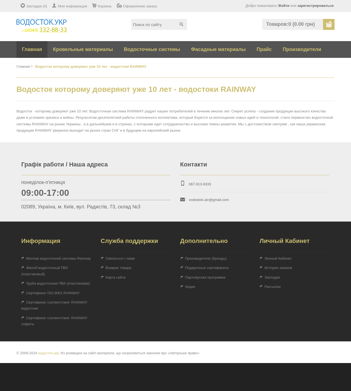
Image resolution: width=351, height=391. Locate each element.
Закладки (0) (36, 6)
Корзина (104, 6)
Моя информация (72, 6)
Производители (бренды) (206, 258)
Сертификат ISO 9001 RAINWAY (53, 293)
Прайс (264, 49)
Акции (190, 287)
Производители (302, 49)
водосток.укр (48, 353)
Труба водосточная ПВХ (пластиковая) (58, 283)
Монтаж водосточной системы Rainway (58, 258)
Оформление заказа (140, 6)
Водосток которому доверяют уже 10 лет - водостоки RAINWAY (90, 66)
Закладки (272, 277)
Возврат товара (118, 268)
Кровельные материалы (83, 49)
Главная (32, 49)
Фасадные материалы (218, 49)
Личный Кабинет (277, 258)
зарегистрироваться (316, 6)
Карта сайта (115, 277)
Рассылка (272, 287)
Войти (284, 6)
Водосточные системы (152, 49)
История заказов (278, 268)
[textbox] (159, 24)
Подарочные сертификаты (207, 268)
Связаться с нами (120, 258)
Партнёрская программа (205, 277)
